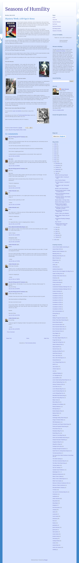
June (56, 227)
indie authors (55, 531)
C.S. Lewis (55, 262)
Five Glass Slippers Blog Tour (59, 337)
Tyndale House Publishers (58, 469)
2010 (55, 239)
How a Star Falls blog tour (58, 357)
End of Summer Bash (57, 324)
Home (27, 338)
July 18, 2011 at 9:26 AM (14, 156)
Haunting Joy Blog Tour (58, 351)
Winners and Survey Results (61, 175)
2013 (55, 157)
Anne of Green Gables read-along (60, 247)
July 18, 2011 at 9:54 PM (14, 329)
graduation (55, 525)
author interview (56, 498)
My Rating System (57, 28)
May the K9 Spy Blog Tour (58, 397)
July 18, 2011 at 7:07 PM (14, 261)
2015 (55, 153)
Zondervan (55, 494)
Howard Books (56, 360)
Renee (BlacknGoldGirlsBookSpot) (17, 227)
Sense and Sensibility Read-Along (60, 437)
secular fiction (56, 545)
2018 (55, 148)
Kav (9, 159)
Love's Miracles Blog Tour (58, 388)
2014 (55, 155)
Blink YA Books (56, 258)
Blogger (46, 560)
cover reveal (55, 516)
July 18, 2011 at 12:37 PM (14, 224)
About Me (55, 19)
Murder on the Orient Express (61, 188)
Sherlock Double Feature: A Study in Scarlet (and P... (62, 191)
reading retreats (56, 540)
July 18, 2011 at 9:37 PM (14, 315)
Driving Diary (55, 313)
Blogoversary (55, 260)
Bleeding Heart (56, 253)
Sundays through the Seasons (59, 448)
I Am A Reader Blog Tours (58, 362)
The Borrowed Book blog (23, 115)
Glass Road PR (56, 346)
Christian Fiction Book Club (59, 275)
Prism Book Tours (56, 428)
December (57, 163)
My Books (55, 24)
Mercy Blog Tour (56, 402)
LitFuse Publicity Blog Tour (58, 382)
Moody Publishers (57, 406)
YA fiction (55, 489)
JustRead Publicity (57, 373)
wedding (54, 549)
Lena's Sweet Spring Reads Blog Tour (61, 379)
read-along (55, 538)
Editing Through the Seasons (59, 317)
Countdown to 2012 (57, 295)
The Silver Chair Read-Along (59, 463)
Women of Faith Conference (59, 485)
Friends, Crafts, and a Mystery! (62, 213)
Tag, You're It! (58, 221)
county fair (55, 514)
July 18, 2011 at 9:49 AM (14, 165)
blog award (55, 500)
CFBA (54, 264)
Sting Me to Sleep (57, 444)
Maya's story (55, 399)
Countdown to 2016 (57, 304)
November (57, 165)
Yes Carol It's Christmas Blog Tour (60, 492)
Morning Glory (56, 408)
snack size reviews (57, 547)
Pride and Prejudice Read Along (60, 426)
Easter (54, 315)
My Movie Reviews (57, 26)
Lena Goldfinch (56, 377)
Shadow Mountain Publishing (59, 439)
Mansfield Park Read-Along (59, 395)
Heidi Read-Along (56, 353)
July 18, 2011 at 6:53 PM (14, 241)
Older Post (46, 338)
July (56, 173)
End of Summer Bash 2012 (59, 329)
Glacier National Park (57, 344)
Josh (54, 371)
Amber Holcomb (12, 190)
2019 (55, 146)
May (56, 229)
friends (54, 523)
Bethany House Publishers (58, 251)
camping (54, 509)
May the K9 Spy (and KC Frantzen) (17, 136)
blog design (55, 503)
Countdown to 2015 (57, 302)
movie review (55, 534)
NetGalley (55, 415)
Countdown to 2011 (57, 293)
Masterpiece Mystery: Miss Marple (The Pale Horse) (62, 197)
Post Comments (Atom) (30, 343)
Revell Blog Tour (56, 433)
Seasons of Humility (27, 9)
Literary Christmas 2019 (58, 384)
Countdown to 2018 (57, 306)
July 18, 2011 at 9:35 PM (14, 288)
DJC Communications (57, 311)
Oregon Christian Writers (58, 419)
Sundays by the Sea (57, 446)
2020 (55, 144)
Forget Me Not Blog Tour (58, 342)
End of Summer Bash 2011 (59, 326)
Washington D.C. (56, 472)
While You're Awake (57, 480)
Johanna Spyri (56, 368)
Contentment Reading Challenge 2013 (61, 289)
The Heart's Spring (57, 458)
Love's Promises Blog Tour (58, 391)
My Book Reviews (57, 21)
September (58, 169)
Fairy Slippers (56, 333)
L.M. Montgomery (56, 375)
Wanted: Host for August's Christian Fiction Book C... (61, 204)
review (24, 129)
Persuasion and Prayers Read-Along (61, 424)
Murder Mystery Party (57, 411)
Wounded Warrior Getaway (59, 487)
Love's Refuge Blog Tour (58, 393)
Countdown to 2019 (57, 309)
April (56, 231)
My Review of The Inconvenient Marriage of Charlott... (62, 208)
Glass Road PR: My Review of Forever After (62, 211)
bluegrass (55, 505)
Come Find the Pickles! (60, 180)
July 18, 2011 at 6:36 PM (14, 234)
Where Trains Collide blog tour (59, 478)
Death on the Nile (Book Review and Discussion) (62, 194)
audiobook (55, 496)
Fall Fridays (55, 335)
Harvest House (56, 348)
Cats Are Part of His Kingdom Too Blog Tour (62, 271)
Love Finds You (56, 386)
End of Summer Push (57, 331)
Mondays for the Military (58, 404)
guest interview (56, 527)
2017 (55, 150)
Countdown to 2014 (57, 300)
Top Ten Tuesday (56, 467)
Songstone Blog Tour (57, 442)
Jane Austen (55, 366)
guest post (55, 529)
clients (54, 511)
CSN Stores (55, 266)
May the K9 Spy (12, 129)
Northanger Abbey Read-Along (59, 417)
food (54, 520)
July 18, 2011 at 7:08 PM (14, 279)
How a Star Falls (56, 355)
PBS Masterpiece (56, 422)
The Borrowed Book (57, 453)
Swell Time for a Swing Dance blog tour (61, 450)
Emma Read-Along (57, 322)
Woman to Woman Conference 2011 (61, 483)
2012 (55, 159)
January (57, 237)
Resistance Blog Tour (57, 430)
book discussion (56, 507)
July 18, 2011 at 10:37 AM (14, 188)
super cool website (17, 111)
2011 (55, 161)
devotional (55, 518)
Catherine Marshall (57, 269)
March (56, 233)
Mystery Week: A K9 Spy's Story (62, 200)
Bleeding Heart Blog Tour (58, 255)
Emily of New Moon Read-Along (60, 320)
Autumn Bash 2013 (57, 249)
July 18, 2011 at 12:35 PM (14, 204)
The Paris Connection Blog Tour (60, 460)
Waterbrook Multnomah (58, 474)
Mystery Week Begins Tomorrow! (62, 201)
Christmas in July (56, 280)
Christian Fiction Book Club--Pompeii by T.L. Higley (61, 224)
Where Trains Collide (57, 476)
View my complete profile (58, 110)
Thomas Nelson (56, 465)
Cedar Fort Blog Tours (57, 273)
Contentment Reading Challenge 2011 (61, 286)
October (57, 167)
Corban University (57, 291)
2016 (55, 152)
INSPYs (54, 364)
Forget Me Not (56, 340)
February (57, 235)
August (57, 171)
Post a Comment (11, 332)
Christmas (55, 278)
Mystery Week (19, 129)
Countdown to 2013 (57, 297)
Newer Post (8, 338)
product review (56, 536)
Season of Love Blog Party (58, 435)
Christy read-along (57, 282)
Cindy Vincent (56, 284)
